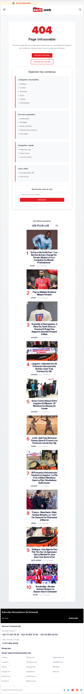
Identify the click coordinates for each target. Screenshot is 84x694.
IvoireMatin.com (58, 662)
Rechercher (42, 200)
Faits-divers (36, 560)
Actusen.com (6, 676)
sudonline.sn (30, 672)
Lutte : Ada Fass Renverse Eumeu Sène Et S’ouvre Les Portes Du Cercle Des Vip (44, 440)
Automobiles (24, 119)
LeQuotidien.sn (31, 676)
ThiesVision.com (31, 662)
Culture (22, 99)
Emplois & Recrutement (28, 130)
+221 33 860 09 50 (49, 635)
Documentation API (27, 173)
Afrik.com (56, 672)
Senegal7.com (30, 667)
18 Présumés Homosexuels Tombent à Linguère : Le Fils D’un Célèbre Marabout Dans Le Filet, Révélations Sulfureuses (44, 477)
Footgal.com (6, 672)
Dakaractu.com (31, 681)
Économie (23, 92)
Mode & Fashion (26, 126)
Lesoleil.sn (5, 662)
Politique (23, 84)
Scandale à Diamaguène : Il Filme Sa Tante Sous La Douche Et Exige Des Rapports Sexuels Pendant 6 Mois (44, 329)
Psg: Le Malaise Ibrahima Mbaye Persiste (44, 293)
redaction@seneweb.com (19, 653)
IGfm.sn (4, 667)
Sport (22, 95)
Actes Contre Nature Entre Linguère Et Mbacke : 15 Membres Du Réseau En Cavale (44, 405)
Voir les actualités (42, 62)
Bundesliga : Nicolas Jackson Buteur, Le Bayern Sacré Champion (45, 589)
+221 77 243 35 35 (10, 635)
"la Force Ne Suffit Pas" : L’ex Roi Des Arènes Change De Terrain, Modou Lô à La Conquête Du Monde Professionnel (43, 257)
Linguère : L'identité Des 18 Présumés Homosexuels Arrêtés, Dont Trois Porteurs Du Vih (44, 368)
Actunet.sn (5, 681)
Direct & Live (24, 153)
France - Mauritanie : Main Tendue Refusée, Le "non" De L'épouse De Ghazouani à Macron (44, 516)
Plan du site (24, 177)
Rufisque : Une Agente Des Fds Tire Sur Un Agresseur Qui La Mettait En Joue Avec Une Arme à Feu (44, 553)
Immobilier (23, 122)
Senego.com (30, 658)
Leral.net (4, 658)
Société (23, 88)
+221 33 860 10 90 (29, 635)
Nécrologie (24, 134)
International (24, 103)
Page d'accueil (25, 149)
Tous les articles (26, 157)
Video (33, 523)
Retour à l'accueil (42, 55)
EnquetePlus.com (58, 658)
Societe (34, 337)
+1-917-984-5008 (10, 643)
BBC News (56, 667)
